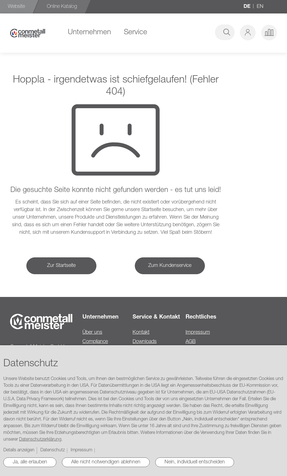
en (260, 6)
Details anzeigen (18, 450)
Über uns (92, 332)
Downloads (145, 341)
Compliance (95, 341)
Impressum (198, 332)
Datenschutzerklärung (40, 440)
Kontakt (141, 332)
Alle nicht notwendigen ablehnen (105, 462)
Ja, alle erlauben (30, 462)
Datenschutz (52, 450)
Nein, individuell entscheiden (195, 462)
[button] (248, 32)
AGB (191, 341)
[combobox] (192, 32)
